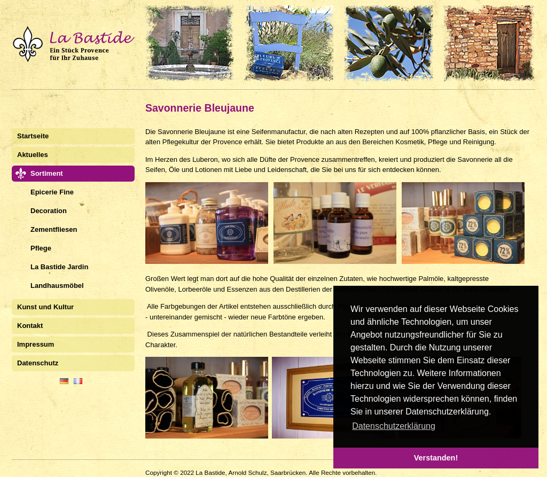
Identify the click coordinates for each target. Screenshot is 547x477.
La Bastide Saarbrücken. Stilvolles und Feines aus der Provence (273, 43)
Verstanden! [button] (436, 457)
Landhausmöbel (57, 285)
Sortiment (46, 173)
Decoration (48, 211)
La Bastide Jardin (59, 267)
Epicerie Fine (52, 192)
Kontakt (30, 326)
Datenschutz (37, 363)
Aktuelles (32, 155)
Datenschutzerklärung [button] (393, 426)
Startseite (33, 136)
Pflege (40, 248)
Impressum (35, 344)
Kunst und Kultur (45, 307)
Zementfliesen (53, 229)
